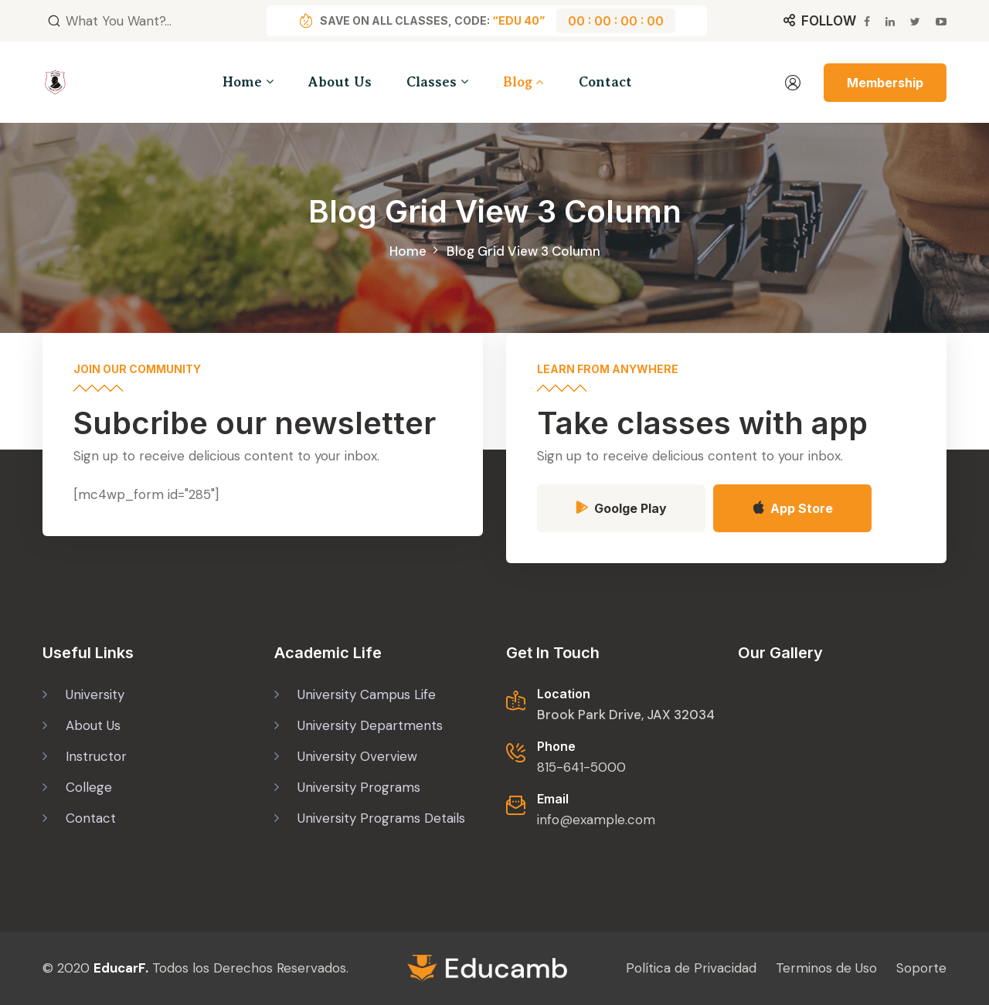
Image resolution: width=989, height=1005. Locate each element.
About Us (340, 82)
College (89, 786)
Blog (517, 82)
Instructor (96, 755)
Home (242, 82)
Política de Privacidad (691, 967)
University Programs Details (381, 817)
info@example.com (596, 818)
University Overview (357, 755)
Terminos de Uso (826, 967)
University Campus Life (366, 693)
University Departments (370, 724)
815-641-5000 (581, 766)
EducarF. (120, 967)
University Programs (358, 786)
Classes (431, 82)
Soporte (921, 967)
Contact (605, 82)
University (95, 693)
